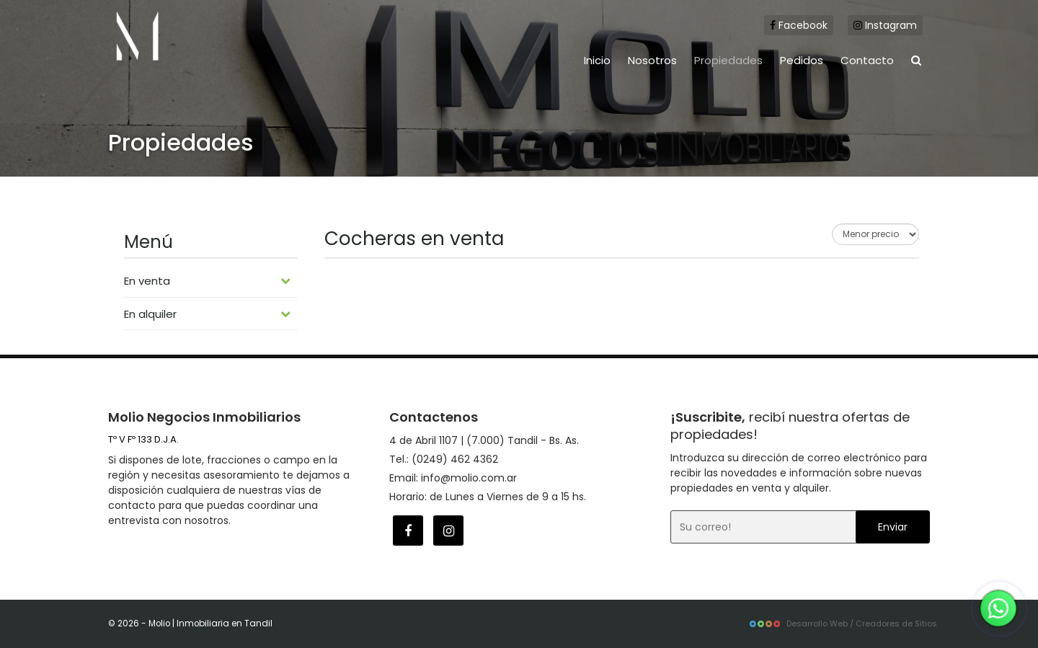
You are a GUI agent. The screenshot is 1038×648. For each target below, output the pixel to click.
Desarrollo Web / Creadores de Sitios (842, 623)
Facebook (799, 25)
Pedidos (801, 60)
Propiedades (728, 60)
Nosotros (652, 60)
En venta (207, 280)
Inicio (597, 60)
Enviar (893, 527)
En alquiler (207, 313)
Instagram (885, 25)
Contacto (867, 60)
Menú (148, 242)
